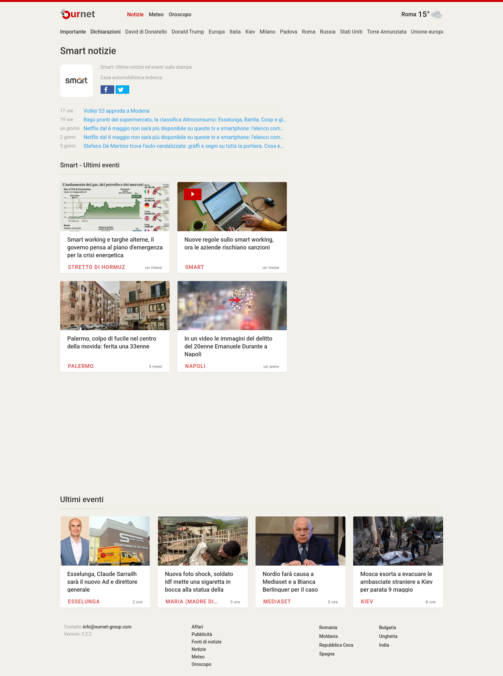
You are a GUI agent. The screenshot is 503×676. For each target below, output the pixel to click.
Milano (267, 32)
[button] (107, 89)
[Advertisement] (173, 433)
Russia (328, 32)
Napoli (195, 366)
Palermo (81, 366)
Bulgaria (387, 627)
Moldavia (328, 636)
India (384, 645)
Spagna (327, 653)
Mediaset (277, 602)
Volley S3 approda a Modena (117, 111)
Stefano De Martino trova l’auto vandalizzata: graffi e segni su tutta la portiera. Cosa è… (184, 146)
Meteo (156, 14)
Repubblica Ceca (336, 645)
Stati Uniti (351, 32)
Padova (288, 32)
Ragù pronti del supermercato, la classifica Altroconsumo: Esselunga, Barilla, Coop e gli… (185, 120)
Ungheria (388, 636)
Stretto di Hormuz (96, 267)
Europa (217, 32)
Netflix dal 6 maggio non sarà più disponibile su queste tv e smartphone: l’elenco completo (185, 128)
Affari (197, 626)
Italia (235, 32)
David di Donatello (146, 32)
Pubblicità (202, 634)
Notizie (135, 14)
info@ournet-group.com (107, 626)
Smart (194, 267)
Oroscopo (180, 14)
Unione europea (429, 32)
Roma (408, 14)
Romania (328, 627)
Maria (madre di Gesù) (192, 602)
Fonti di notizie (207, 641)
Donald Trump (188, 32)
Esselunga (84, 602)
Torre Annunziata (386, 32)
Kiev (250, 32)
